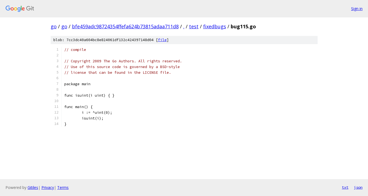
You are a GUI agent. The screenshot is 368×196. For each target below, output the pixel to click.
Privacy (47, 187)
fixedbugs (214, 26)
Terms (63, 187)
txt (345, 187)
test (194, 26)
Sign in (357, 8)
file (162, 40)
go (54, 26)
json (358, 187)
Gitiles (33, 187)
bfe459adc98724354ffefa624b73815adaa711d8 (125, 26)
